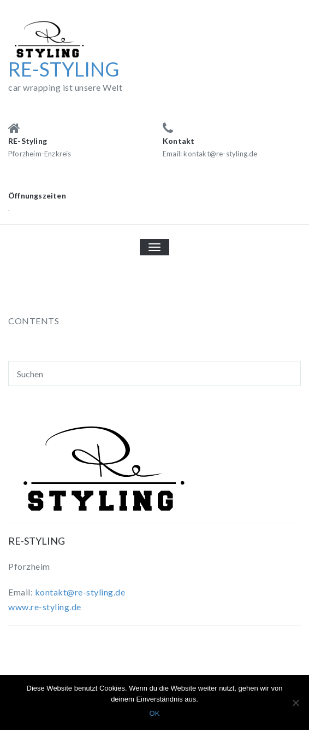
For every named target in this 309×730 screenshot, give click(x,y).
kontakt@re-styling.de (80, 592)
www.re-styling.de (44, 606)
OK (155, 713)
